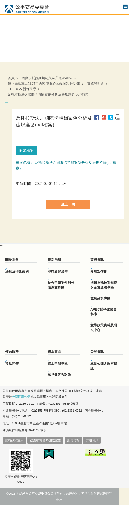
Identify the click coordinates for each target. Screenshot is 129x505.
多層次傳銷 (98, 271)
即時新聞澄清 (58, 271)
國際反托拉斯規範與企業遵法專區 (47, 78)
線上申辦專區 (58, 363)
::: (6, 103)
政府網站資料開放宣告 (45, 440)
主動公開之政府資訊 (103, 366)
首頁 (11, 78)
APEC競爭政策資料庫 (103, 311)
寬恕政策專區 (100, 298)
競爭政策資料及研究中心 (103, 327)
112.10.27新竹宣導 (22, 89)
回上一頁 (68, 204)
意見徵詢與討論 (59, 374)
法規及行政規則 (17, 271)
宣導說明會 (95, 83)
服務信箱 (73, 440)
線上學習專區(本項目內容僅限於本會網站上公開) (44, 83)
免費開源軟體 (21, 396)
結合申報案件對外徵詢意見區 (61, 285)
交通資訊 (92, 440)
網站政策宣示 (14, 440)
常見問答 (12, 363)
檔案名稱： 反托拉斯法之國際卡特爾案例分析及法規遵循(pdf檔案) (66, 165)
